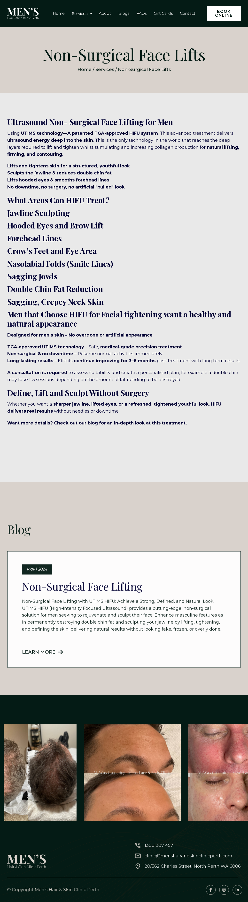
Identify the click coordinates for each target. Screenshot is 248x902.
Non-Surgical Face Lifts (144, 69)
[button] (82, 13)
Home (85, 69)
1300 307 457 (159, 871)
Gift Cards (163, 13)
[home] (23, 13)
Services (104, 69)
